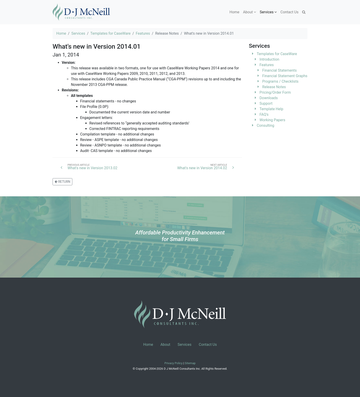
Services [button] (268, 12)
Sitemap (190, 363)
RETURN (62, 181)
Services (78, 33)
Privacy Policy (173, 363)
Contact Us (289, 12)
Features (143, 33)
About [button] (249, 12)
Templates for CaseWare (110, 33)
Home (234, 12)
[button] (303, 12)
